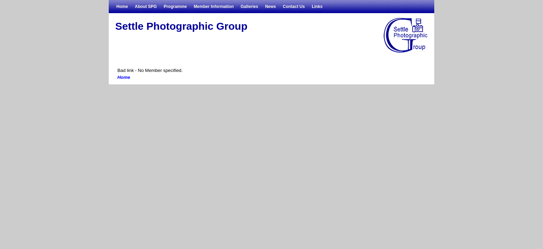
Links (317, 6)
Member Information (213, 6)
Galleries (249, 6)
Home (122, 6)
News (270, 6)
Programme (175, 6)
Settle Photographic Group (181, 26)
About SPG (146, 6)
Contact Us (294, 6)
